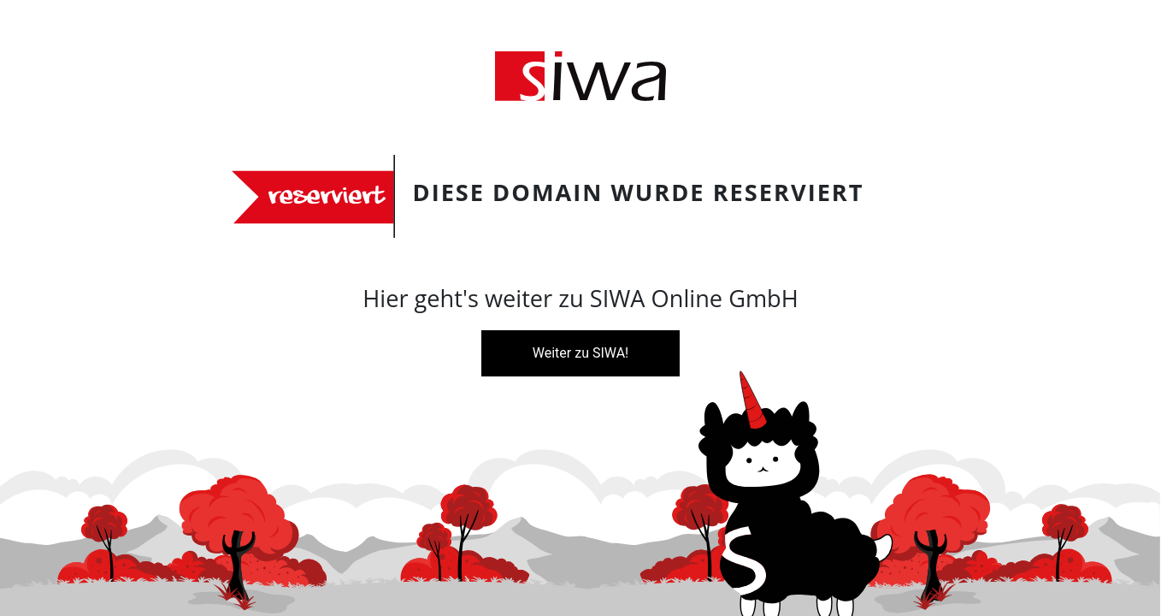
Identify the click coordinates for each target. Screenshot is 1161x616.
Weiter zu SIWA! (580, 353)
